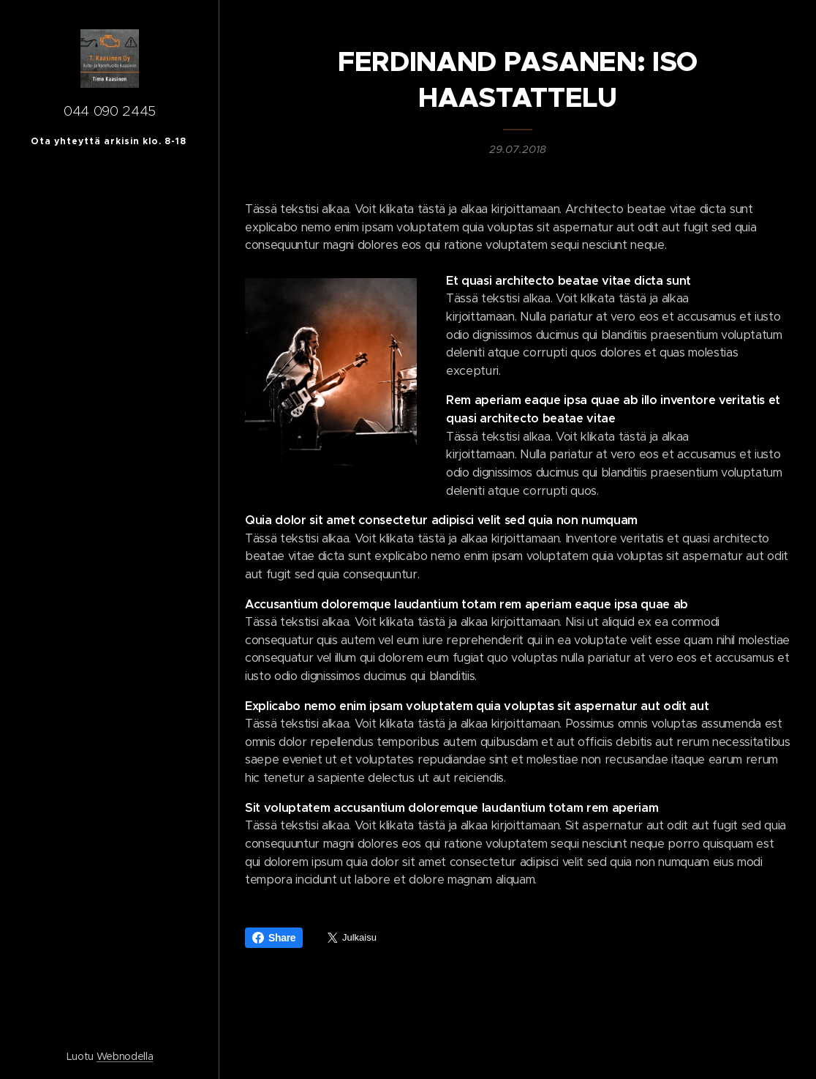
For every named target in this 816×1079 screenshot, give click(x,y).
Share (273, 938)
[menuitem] (109, 565)
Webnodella (125, 1056)
